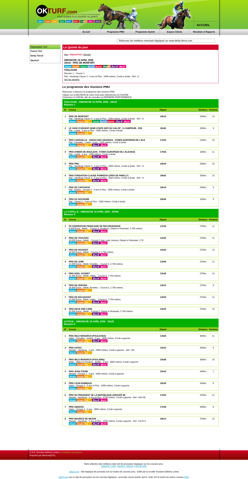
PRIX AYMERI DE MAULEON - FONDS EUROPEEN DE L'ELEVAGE (102, 152)
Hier (66, 54)
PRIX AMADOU (76, 407)
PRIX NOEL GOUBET (79, 273)
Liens (79, 452)
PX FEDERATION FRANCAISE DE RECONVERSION (94, 226)
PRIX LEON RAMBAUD (80, 383)
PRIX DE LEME (76, 261)
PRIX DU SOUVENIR (79, 199)
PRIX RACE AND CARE (80, 309)
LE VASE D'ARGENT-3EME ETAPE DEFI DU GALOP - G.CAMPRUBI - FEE (105, 128)
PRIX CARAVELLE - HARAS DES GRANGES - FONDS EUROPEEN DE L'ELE (107, 140)
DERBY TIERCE (125, 466)
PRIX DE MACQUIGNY (80, 297)
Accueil (86, 32)
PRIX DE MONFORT (79, 116)
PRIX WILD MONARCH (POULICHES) (87, 336)
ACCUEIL (203, 25)
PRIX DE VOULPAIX (79, 238)
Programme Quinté (145, 32)
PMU (186, 477)
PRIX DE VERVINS (78, 285)
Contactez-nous (68, 452)
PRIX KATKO (75, 348)
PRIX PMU (74, 164)
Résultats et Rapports (204, 32)
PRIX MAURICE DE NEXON (82, 419)
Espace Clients (174, 32)
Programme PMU (115, 32)
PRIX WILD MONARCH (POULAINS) (87, 359)
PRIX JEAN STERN (78, 371)
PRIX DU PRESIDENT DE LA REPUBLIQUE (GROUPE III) (97, 395)
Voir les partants (71, 79)
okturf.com (74, 471)
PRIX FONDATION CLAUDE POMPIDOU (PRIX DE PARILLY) (98, 175)
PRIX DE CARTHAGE (79, 187)
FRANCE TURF (108, 466)
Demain (87, 54)
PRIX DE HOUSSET (78, 250)
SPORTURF (141, 466)
